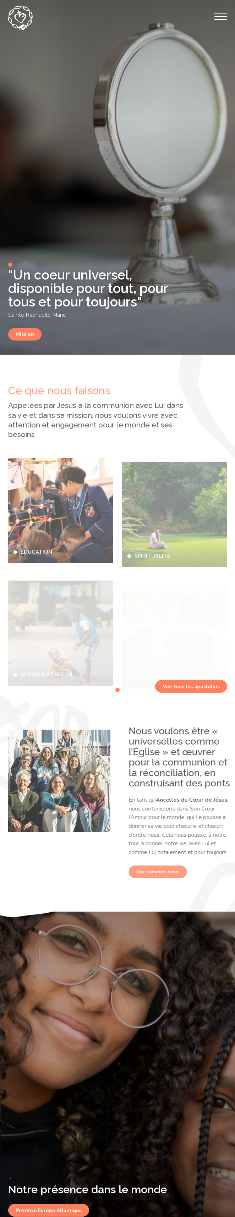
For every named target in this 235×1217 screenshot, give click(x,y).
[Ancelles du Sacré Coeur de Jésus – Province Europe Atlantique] (20, 18)
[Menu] (220, 16)
